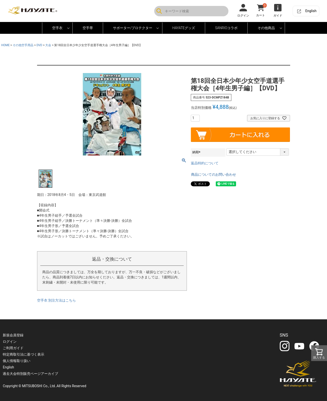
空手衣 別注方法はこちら (56, 300)
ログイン (10, 342)
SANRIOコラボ (226, 28)
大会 (48, 45)
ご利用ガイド (13, 348)
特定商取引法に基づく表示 (23, 354)
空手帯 (88, 28)
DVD (39, 45)
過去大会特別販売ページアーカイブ (30, 374)
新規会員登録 (13, 335)
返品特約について (204, 163)
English (310, 11)
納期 (197, 152)
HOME (5, 45)
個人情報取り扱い (17, 361)
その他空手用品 (23, 45)
